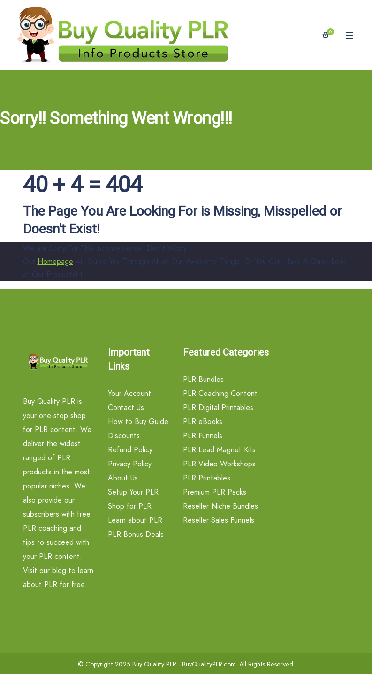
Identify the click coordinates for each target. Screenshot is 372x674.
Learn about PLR (135, 520)
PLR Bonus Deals (136, 534)
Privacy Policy (130, 463)
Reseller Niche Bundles (220, 506)
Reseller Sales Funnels (218, 520)
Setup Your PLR (133, 492)
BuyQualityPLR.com (209, 664)
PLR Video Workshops (219, 463)
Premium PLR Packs (214, 492)
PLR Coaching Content (220, 393)
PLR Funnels (202, 435)
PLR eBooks (202, 421)
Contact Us (126, 407)
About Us (123, 478)
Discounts (124, 435)
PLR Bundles (203, 379)
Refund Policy (130, 449)
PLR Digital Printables (218, 407)
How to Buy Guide (138, 421)
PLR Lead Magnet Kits (219, 449)
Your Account (129, 393)
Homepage (55, 261)
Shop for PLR (130, 506)
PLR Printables (206, 478)
